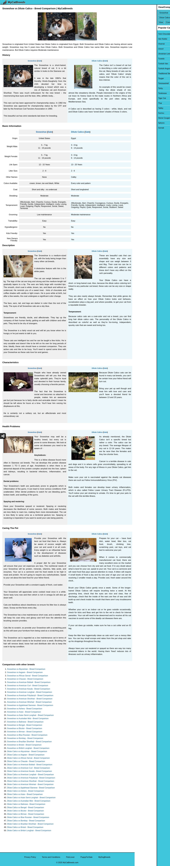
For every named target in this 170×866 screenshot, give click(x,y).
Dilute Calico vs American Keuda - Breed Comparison (29, 771)
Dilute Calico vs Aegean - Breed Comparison (26, 755)
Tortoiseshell (141, 83)
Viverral (139, 44)
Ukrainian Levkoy (143, 54)
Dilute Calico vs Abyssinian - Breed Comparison (27, 751)
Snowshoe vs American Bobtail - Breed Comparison (28, 682)
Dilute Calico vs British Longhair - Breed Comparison (29, 831)
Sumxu (139, 113)
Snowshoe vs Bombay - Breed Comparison (25, 738)
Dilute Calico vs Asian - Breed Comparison (25, 794)
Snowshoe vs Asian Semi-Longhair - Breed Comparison (30, 715)
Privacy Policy (30, 857)
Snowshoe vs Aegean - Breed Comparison (25, 672)
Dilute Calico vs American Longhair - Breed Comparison (30, 775)
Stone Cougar (142, 118)
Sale (39, 61)
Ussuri (138, 49)
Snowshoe (32, 61)
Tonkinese (140, 93)
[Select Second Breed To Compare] (152, 17)
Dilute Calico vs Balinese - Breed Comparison (26, 804)
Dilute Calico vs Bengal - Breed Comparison (25, 807)
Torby (138, 88)
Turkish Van (141, 64)
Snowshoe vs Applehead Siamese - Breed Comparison (30, 705)
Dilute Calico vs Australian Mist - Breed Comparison (28, 801)
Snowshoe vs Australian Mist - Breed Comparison (28, 718)
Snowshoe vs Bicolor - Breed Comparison (24, 728)
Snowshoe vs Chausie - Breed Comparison (25, 679)
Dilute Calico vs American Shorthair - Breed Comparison (30, 781)
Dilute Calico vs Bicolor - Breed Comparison (25, 811)
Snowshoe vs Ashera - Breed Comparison (24, 709)
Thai (138, 103)
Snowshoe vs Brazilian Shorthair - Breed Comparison (29, 742)
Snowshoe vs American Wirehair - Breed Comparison (29, 702)
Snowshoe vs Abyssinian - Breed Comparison (26, 669)
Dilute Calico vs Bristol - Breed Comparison (25, 827)
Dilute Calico (97, 61)
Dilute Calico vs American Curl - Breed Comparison (28, 768)
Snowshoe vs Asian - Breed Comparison (24, 712)
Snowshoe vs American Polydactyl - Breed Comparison (30, 695)
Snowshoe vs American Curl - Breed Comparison (27, 686)
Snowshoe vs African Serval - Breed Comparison (27, 676)
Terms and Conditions (51, 857)
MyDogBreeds (104, 857)
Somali (139, 128)
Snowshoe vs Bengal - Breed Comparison (24, 725)
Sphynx (139, 123)
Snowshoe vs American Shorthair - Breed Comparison (29, 699)
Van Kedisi (140, 39)
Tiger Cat (140, 98)
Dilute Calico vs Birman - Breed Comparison (25, 814)
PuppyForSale (86, 857)
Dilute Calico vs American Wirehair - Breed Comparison (30, 784)
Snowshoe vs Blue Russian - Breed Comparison (27, 735)
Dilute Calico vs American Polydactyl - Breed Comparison (31, 778)
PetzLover (70, 857)
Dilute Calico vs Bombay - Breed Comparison (26, 821)
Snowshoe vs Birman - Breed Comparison (24, 732)
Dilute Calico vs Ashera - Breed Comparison (25, 791)
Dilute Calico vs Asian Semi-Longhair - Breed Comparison (31, 798)
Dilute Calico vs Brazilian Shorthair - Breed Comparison (30, 824)
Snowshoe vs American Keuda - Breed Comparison (28, 689)
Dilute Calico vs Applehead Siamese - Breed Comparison (31, 788)
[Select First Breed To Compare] (152, 13)
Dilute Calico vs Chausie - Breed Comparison (26, 761)
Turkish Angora (142, 69)
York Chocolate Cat (144, 34)
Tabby (138, 108)
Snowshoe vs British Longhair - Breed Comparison (28, 748)
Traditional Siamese (144, 73)
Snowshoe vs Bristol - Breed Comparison (24, 745)
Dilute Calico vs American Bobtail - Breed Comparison (29, 765)
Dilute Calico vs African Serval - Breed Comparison (28, 758)
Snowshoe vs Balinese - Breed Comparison (25, 722)
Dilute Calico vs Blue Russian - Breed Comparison (28, 817)
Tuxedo (139, 59)
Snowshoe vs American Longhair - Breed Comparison (29, 692)
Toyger (139, 78)
